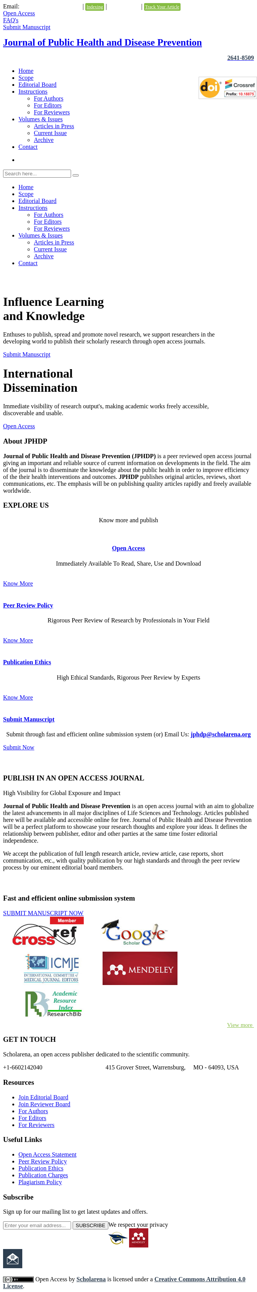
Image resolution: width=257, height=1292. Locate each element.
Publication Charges (43, 1175)
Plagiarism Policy (40, 1182)
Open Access (19, 13)
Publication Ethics (27, 662)
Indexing (94, 7)
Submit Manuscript (26, 27)
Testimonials (124, 6)
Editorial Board (37, 84)
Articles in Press (54, 126)
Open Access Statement (47, 1154)
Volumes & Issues (40, 119)
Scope (25, 77)
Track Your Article (162, 7)
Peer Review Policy (28, 605)
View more (240, 1025)
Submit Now (18, 747)
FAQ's (10, 20)
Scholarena (91, 1279)
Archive (44, 140)
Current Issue (50, 133)
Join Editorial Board (43, 1097)
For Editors (47, 105)
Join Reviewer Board (44, 1104)
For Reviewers (52, 112)
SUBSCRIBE (90, 1225)
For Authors (48, 98)
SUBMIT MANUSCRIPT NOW (43, 913)
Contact (28, 147)
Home (25, 71)
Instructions (33, 91)
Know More (18, 583)
